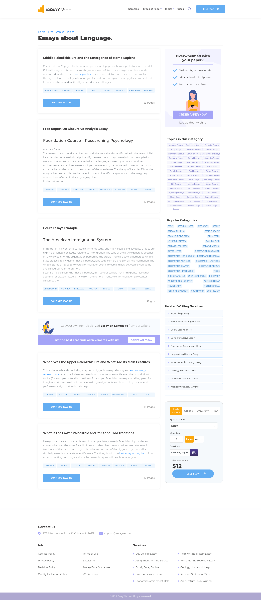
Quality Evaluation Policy (52, 574)
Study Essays (175, 197)
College (188, 410)
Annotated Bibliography (180, 281)
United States (50, 289)
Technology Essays (176, 201)
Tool (78, 466)
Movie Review (174, 286)
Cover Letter (174, 251)
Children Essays (211, 149)
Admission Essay (212, 281)
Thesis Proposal (212, 286)
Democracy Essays (212, 162)
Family (148, 190)
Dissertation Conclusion (207, 251)
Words (199, 439)
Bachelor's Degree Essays (194, 145)
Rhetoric (49, 190)
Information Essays (211, 175)
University (203, 410)
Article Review (212, 231)
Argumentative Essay (178, 236)
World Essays (211, 206)
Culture (63, 395)
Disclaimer (89, 560)
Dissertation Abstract (179, 261)
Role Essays (212, 193)
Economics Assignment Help (186, 346)
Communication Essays (194, 154)
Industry (49, 466)
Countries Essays (211, 158)
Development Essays (176, 167)
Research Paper (185, 226)
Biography (214, 276)
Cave (93, 90)
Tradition (120, 466)
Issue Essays (194, 180)
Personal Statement (178, 291)
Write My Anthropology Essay (186, 362)
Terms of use (90, 553)
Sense (148, 289)
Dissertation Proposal (208, 256)
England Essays (194, 167)
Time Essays (211, 201)
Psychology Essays (176, 193)
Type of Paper (178, 419)
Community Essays (211, 154)
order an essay (141, 340)
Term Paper (214, 236)
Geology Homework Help (184, 370)
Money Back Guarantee (96, 567)
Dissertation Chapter (178, 266)
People (133, 190)
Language (148, 90)
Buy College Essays (181, 313)
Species (91, 466)
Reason (120, 289)
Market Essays (194, 184)
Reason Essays (194, 193)
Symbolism (78, 190)
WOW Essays (90, 574)
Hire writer (211, 9)
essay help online (82, 74)
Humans (66, 90)
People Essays (194, 188)
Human (79, 90)
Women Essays (193, 206)
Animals (91, 395)
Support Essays (211, 197)
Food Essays (194, 171)
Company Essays (176, 158)
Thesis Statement (176, 276)
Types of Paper (152, 8)
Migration (120, 190)
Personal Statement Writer (185, 378)
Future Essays (212, 171)
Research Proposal (177, 246)
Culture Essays (176, 162)
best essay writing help (132, 453)
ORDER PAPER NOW (193, 114)
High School (176, 411)
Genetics (120, 90)
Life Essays (176, 184)
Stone (107, 90)
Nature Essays (212, 184)
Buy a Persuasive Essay (183, 338)
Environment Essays (211, 167)
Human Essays (176, 175)
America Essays (176, 145)
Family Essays (176, 171)
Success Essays (193, 197)
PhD (215, 410)
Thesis (217, 271)
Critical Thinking (176, 231)
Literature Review (177, 241)
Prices (180, 8)
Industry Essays (193, 175)
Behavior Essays (212, 145)
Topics (168, 8)
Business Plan (213, 241)
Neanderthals (51, 90)
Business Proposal (197, 276)
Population (134, 90)
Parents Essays (176, 188)
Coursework (197, 291)
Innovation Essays (176, 180)
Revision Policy (46, 567)
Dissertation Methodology (181, 256)
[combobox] (194, 425)
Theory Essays (194, 201)
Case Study (203, 226)
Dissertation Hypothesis (208, 261)
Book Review (213, 291)
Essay (170, 226)
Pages (189, 439)
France (104, 395)
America (93, 289)
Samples (133, 8)
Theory (91, 190)
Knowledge (106, 190)
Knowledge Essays (212, 180)
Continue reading (61, 102)
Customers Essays (193, 162)
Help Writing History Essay (184, 354)
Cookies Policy (46, 553)
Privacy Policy (46, 560)
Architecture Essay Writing (185, 387)
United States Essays (176, 206)
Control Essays (194, 158)
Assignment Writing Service (185, 321)
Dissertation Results (209, 266)
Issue (134, 289)
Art (148, 395)
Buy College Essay (145, 553)
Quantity (175, 433)
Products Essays (212, 188)
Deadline (175, 446)
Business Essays (194, 149)
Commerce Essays (176, 154)
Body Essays (176, 149)
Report (216, 226)
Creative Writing (211, 246)
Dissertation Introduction (181, 271)
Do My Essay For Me (181, 330)
